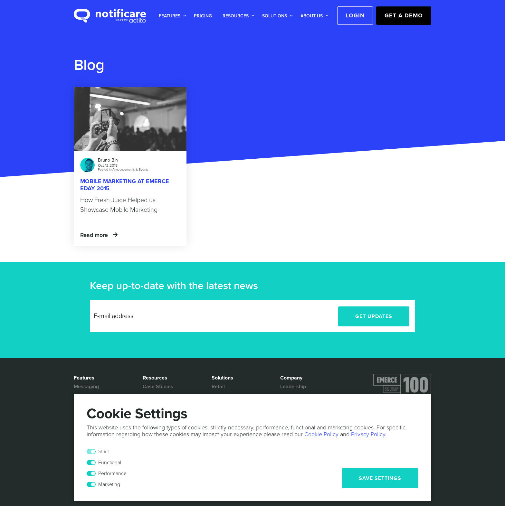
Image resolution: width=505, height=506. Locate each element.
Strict (103, 451)
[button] (171, 16)
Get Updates (373, 316)
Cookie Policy (321, 434)
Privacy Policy (368, 434)
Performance (112, 473)
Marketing (109, 484)
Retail (218, 386)
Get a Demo (404, 15)
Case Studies (158, 386)
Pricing (203, 16)
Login (355, 15)
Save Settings (380, 478)
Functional (109, 462)
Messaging (86, 386)
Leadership (293, 386)
